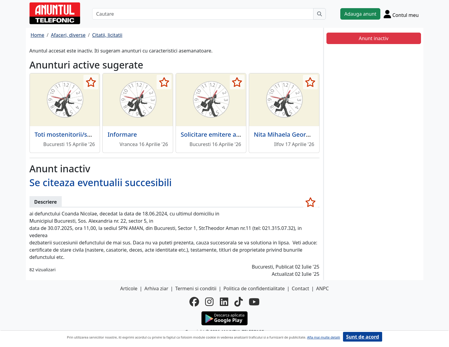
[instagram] (209, 301)
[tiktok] (238, 301)
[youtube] (254, 301)
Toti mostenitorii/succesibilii (75, 134)
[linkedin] (224, 301)
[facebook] (194, 301)
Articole (128, 288)
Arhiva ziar (156, 288)
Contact (300, 288)
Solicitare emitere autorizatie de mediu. (237, 134)
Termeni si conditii (196, 288)
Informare (122, 134)
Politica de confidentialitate (254, 288)
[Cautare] (202, 14)
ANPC (322, 288)
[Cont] (401, 13)
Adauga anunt (360, 14)
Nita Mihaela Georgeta (286, 134)
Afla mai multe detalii (323, 337)
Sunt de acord (362, 336)
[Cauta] (319, 14)
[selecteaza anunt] (90, 82)
